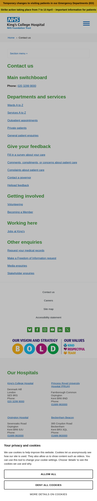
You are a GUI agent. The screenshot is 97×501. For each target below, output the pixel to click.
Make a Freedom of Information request (31, 258)
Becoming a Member (20, 212)
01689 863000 (59, 404)
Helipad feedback (18, 185)
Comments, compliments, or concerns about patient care (42, 162)
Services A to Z (16, 112)
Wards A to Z (15, 105)
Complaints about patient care (25, 169)
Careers (48, 300)
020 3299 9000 (27, 85)
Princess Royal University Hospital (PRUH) (65, 385)
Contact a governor (19, 177)
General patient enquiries (22, 135)
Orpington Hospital (17, 417)
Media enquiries (17, 265)
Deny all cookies (48, 485)
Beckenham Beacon (62, 417)
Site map (48, 309)
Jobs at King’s (16, 231)
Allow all (48, 474)
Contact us (48, 292)
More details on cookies (48, 494)
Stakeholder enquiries (20, 273)
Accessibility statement (48, 317)
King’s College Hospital (20, 383)
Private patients (17, 127)
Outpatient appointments (22, 120)
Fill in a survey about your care (26, 154)
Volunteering (15, 204)
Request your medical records (25, 250)
